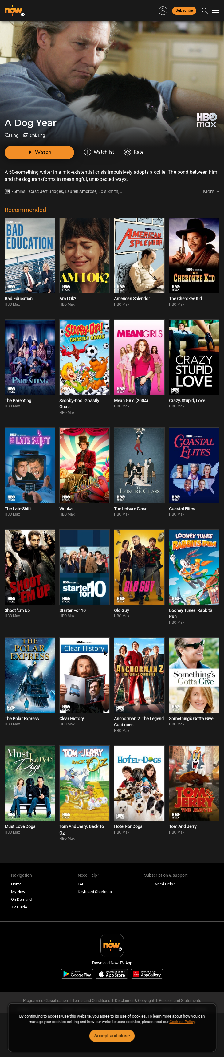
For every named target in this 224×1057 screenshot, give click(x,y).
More (208, 191)
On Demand (21, 899)
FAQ (81, 884)
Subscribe (184, 10)
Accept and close (112, 1036)
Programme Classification (45, 1000)
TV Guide (19, 907)
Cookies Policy (182, 1021)
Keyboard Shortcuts (95, 891)
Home (16, 884)
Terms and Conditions (91, 1000)
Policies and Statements (180, 1000)
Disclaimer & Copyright (134, 1000)
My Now (18, 891)
